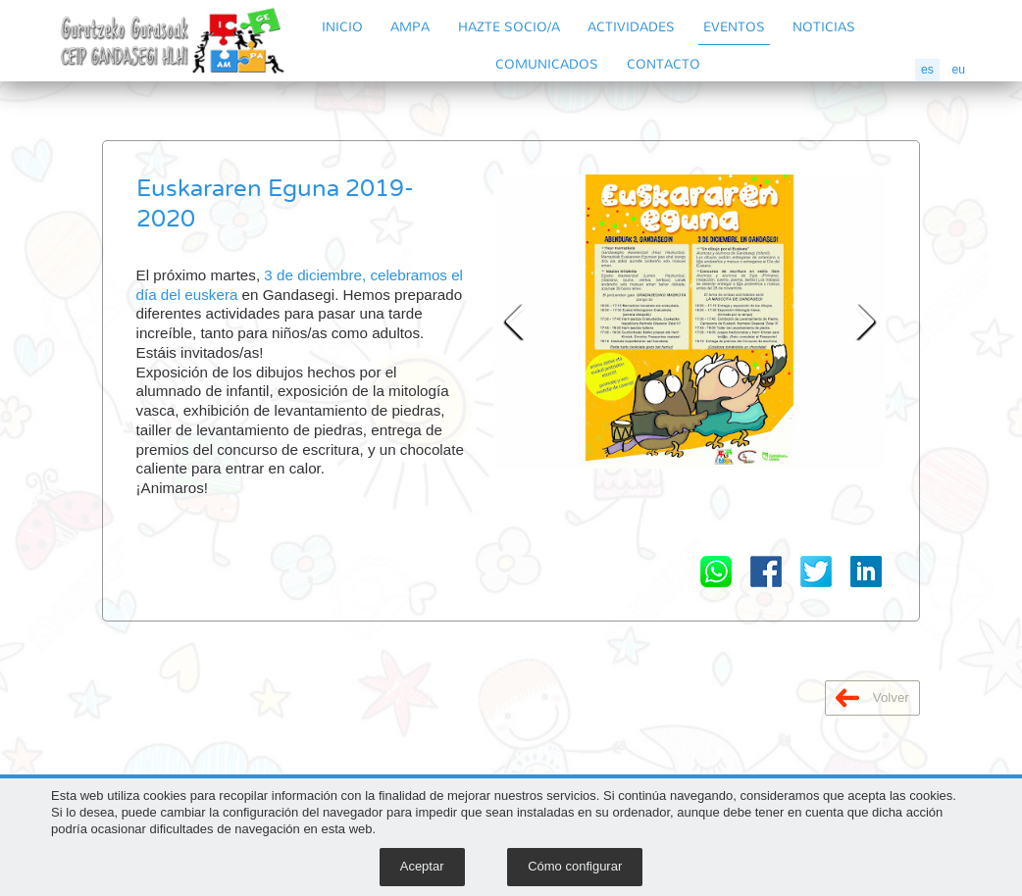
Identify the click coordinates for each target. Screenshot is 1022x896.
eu (958, 69)
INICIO (342, 26)
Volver (872, 698)
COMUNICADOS (546, 63)
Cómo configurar (575, 866)
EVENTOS (734, 26)
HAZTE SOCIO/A (509, 26)
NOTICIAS (823, 26)
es (927, 69)
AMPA (410, 26)
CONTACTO (663, 63)
